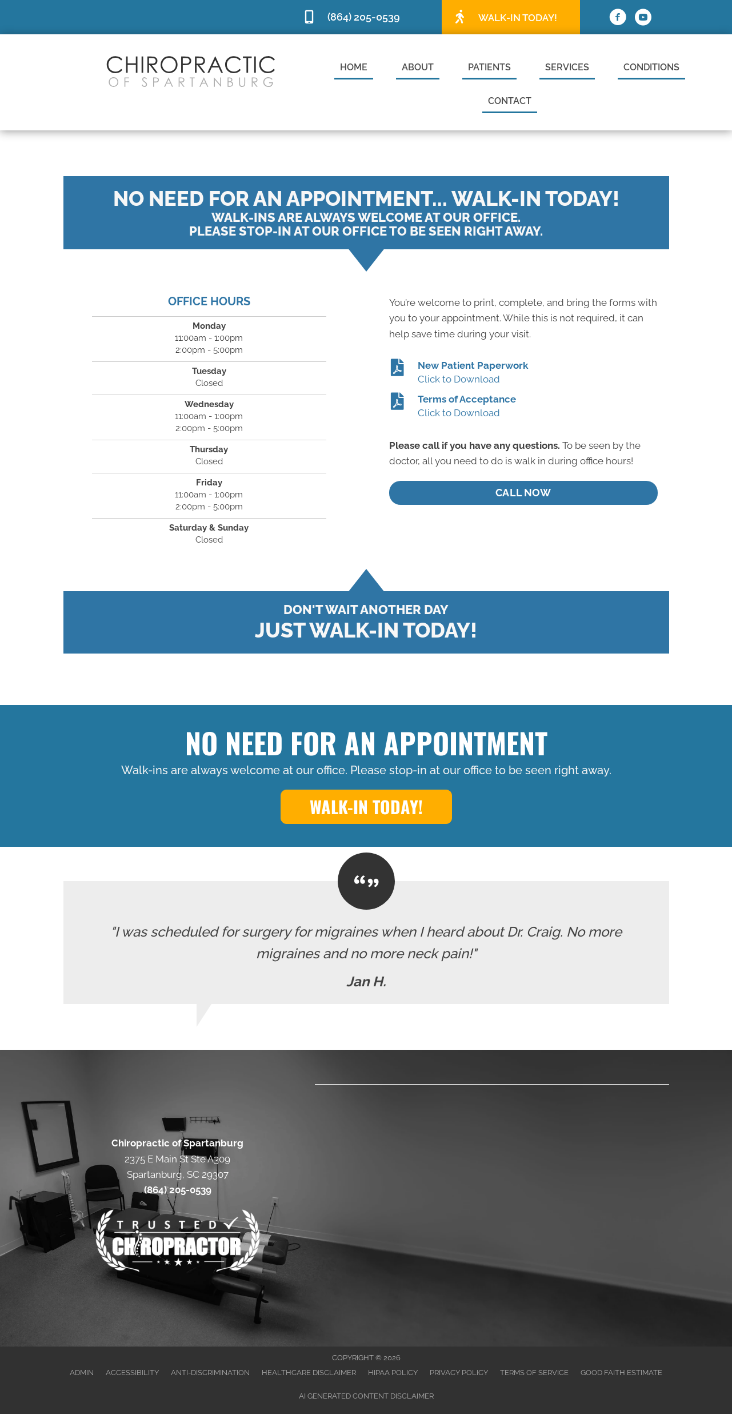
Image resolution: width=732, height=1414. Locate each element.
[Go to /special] (511, 16)
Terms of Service (534, 1372)
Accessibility (132, 1372)
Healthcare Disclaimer (309, 1372)
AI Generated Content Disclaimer (366, 1396)
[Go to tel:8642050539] (366, 17)
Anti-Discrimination (210, 1372)
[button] (366, 807)
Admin (82, 1372)
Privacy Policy (459, 1372)
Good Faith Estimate (621, 1372)
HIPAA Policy (393, 1372)
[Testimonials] (366, 942)
